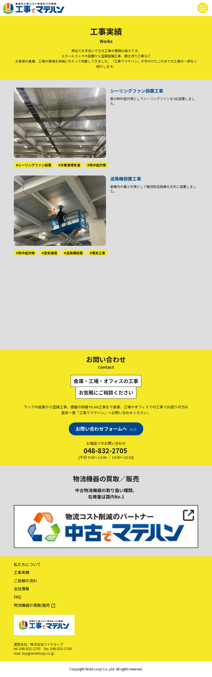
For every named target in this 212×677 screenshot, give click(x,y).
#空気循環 (49, 252)
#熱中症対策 (96, 165)
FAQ (17, 597)
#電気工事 (97, 252)
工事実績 (21, 572)
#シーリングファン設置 (33, 165)
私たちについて (27, 564)
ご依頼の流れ (25, 580)
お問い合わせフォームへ (101, 428)
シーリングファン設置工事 (136, 90)
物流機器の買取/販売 (32, 605)
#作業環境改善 (69, 165)
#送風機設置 (73, 252)
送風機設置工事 (125, 178)
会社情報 (21, 588)
